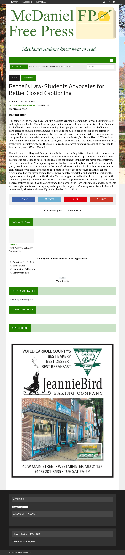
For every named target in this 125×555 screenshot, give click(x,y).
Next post (74, 210)
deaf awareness (27, 101)
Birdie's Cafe (19, 265)
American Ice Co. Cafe (23, 261)
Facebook (27, 2)
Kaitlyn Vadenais (27, 105)
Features (13, 245)
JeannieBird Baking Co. (24, 268)
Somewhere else (21, 272)
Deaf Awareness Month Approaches (21, 249)
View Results (62, 280)
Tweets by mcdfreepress (21, 299)
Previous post (53, 210)
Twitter (14, 2)
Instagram (41, 2)
